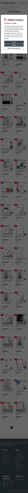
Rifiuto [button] (14, 45)
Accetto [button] (14, 42)
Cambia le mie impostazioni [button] (14, 48)
